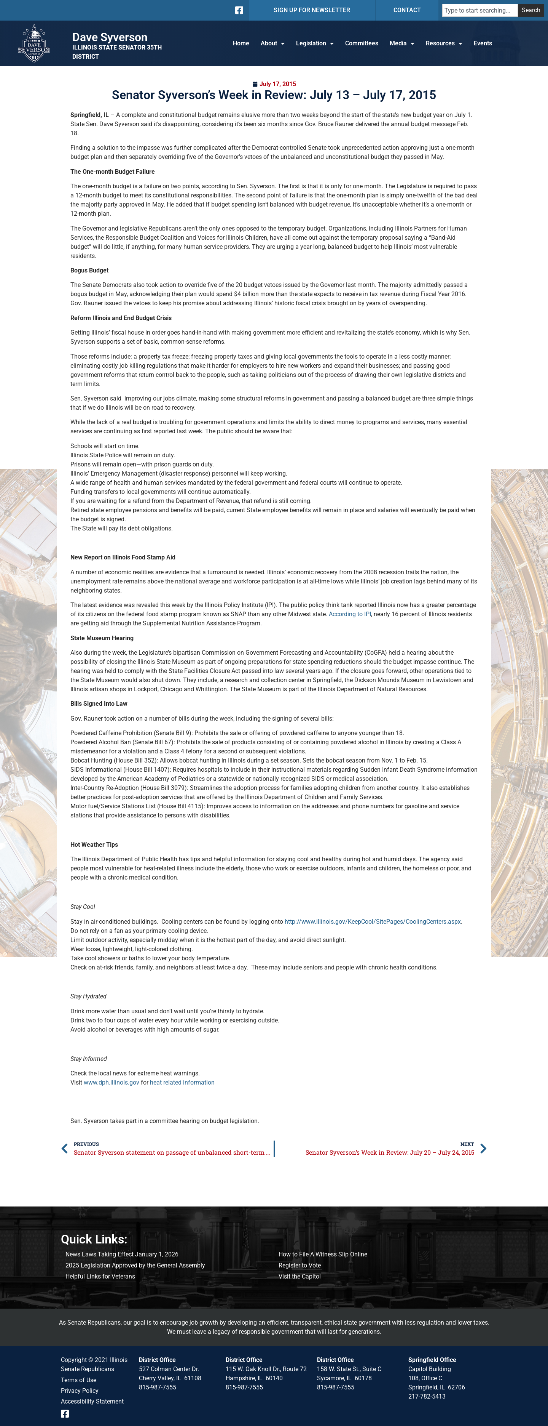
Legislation (315, 43)
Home (241, 43)
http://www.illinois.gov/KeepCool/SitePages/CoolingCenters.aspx (373, 921)
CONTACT (407, 10)
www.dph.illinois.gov (111, 1082)
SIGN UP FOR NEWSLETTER (312, 10)
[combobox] (480, 10)
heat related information (182, 1082)
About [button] (273, 43)
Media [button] (402, 43)
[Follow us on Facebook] (238, 10)
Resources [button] (444, 43)
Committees (361, 43)
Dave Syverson (110, 37)
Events (483, 43)
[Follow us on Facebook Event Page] (67, 1413)
